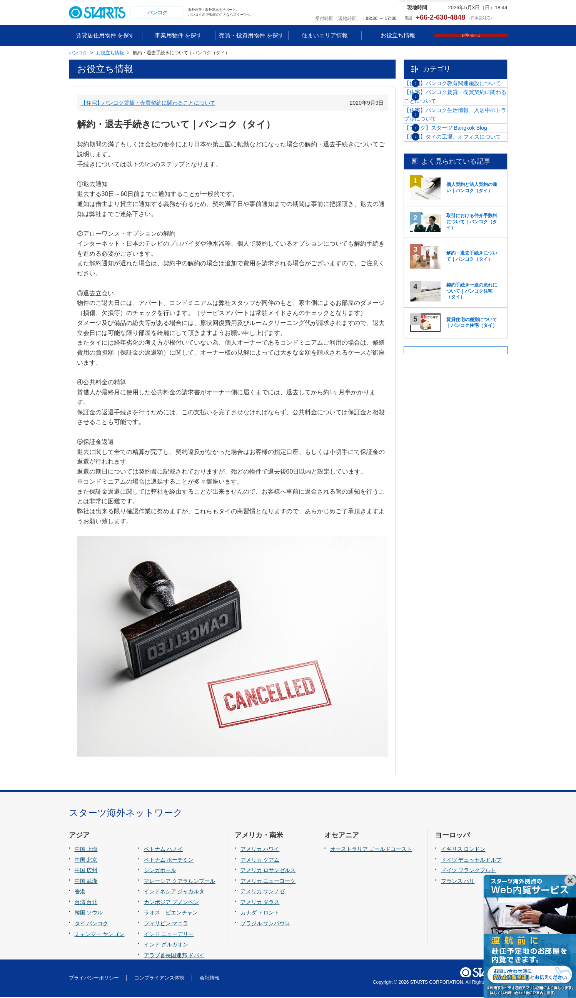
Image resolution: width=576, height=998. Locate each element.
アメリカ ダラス (260, 903)
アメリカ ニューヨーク (268, 882)
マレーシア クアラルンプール (179, 882)
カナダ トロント (260, 914)
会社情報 (210, 978)
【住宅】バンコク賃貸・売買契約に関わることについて (148, 103)
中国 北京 (86, 860)
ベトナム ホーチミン (169, 860)
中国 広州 (86, 871)
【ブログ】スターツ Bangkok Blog (462, 174)
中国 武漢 (86, 882)
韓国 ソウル (89, 914)
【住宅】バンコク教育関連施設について (461, 93)
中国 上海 (86, 850)
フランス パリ (458, 882)
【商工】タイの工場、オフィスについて (461, 201)
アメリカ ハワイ (260, 850)
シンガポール (160, 871)
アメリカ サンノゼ (262, 892)
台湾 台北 (86, 903)
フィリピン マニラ (166, 924)
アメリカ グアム (260, 860)
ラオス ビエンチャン (171, 914)
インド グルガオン (166, 945)
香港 (80, 892)
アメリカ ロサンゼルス (268, 871)
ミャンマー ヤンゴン (100, 935)
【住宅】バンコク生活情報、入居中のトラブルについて (461, 147)
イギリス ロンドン (463, 850)
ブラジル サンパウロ (265, 924)
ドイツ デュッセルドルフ (471, 860)
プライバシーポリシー (94, 978)
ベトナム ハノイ (163, 850)
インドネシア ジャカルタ (174, 892)
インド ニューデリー (169, 935)
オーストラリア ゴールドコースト (371, 850)
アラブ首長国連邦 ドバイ (174, 956)
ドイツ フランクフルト (468, 871)
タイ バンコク (92, 924)
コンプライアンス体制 (159, 978)
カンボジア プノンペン (171, 903)
